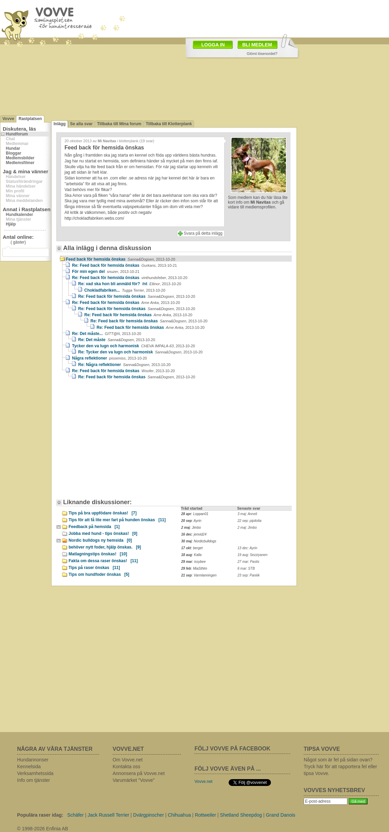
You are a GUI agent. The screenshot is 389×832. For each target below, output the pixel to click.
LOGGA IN (213, 44)
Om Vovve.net (128, 759)
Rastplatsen (30, 118)
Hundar (13, 148)
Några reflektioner (109, 358)
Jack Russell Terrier (108, 815)
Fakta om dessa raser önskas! (103, 560)
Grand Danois (280, 815)
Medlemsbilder (20, 158)
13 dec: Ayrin (247, 548)
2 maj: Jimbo (247, 527)
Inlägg (60, 123)
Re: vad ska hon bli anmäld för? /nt (129, 283)
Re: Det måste (116, 339)
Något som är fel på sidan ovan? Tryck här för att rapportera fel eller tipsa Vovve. (340, 766)
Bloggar (13, 153)
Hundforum (17, 134)
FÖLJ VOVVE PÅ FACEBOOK (232, 748)
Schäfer (75, 815)
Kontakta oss (126, 766)
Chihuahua (179, 815)
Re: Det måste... (106, 333)
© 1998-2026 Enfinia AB (42, 828)
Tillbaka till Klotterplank (169, 123)
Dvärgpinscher (148, 815)
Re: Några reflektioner (124, 364)
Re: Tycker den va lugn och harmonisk (140, 352)
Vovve (8, 118)
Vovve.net (203, 781)
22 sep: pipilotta (249, 521)
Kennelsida (29, 766)
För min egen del (106, 271)
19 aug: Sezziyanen (252, 555)
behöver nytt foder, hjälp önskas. (105, 547)
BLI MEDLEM (257, 44)
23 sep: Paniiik (248, 575)
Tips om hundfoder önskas (99, 574)
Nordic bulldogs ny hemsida (100, 540)
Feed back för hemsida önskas (120, 259)
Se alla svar (81, 123)
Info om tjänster (33, 780)
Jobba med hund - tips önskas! (103, 533)
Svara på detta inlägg (203, 233)
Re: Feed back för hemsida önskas (124, 265)
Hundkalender (19, 214)
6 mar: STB (246, 568)
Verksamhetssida (35, 773)
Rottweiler (205, 815)
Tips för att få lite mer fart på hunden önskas (117, 519)
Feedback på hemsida (94, 526)
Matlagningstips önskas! (98, 554)
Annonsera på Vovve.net (139, 773)
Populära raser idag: (40, 815)
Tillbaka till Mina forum (119, 123)
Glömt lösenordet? (262, 54)
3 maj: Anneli (247, 514)
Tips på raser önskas (94, 567)
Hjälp (11, 224)
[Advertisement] (118, 442)
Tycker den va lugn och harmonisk (133, 346)
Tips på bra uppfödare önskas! (102, 513)
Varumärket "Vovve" (134, 780)
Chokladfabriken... (124, 290)
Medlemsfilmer (20, 162)
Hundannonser (32, 759)
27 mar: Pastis (248, 562)
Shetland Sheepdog (241, 815)
